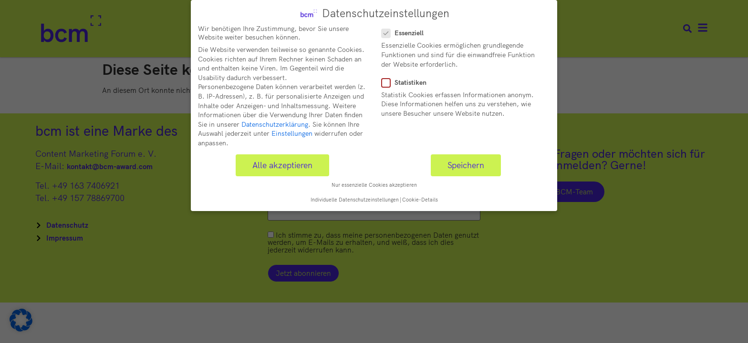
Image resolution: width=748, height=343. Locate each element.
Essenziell (405, 31)
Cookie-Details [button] (420, 197)
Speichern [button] (465, 163)
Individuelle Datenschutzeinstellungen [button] (355, 197)
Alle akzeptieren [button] (282, 163)
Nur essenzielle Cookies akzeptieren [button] (374, 183)
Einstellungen (291, 132)
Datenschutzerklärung (274, 122)
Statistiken (407, 80)
